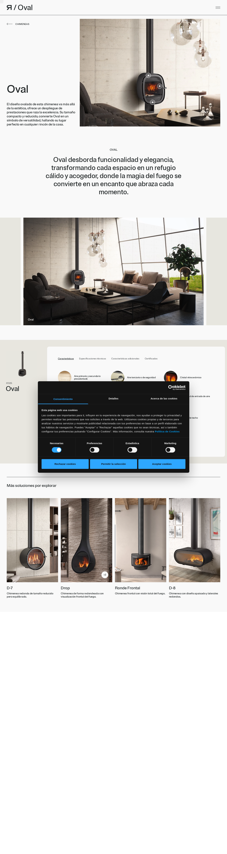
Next (170, 271)
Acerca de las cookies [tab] (164, 398)
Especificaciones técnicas (92, 358)
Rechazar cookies (65, 463)
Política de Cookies (167, 431)
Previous (57, 271)
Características (66, 358)
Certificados (151, 358)
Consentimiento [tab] (63, 399)
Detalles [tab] (113, 398)
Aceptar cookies (162, 463)
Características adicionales (125, 358)
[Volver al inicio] (71, 7)
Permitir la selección (113, 463)
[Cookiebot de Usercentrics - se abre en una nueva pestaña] (170, 387)
